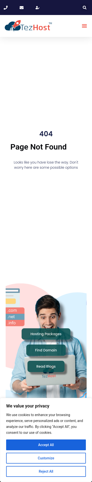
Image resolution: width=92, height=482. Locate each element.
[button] (84, 7)
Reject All (46, 471)
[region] (46, 440)
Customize (46, 458)
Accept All (46, 445)
